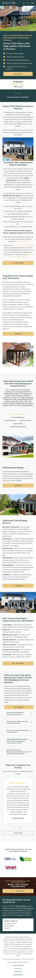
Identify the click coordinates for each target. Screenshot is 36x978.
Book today (18, 891)
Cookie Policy (18, 971)
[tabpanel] (18, 800)
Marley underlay (22, 241)
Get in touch (18, 263)
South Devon (28, 908)
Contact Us (18, 334)
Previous (8, 356)
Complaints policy (18, 974)
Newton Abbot (21, 906)
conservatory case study (22, 245)
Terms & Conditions (18, 965)
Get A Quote (18, 74)
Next (28, 356)
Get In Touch (18, 833)
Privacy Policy (18, 968)
